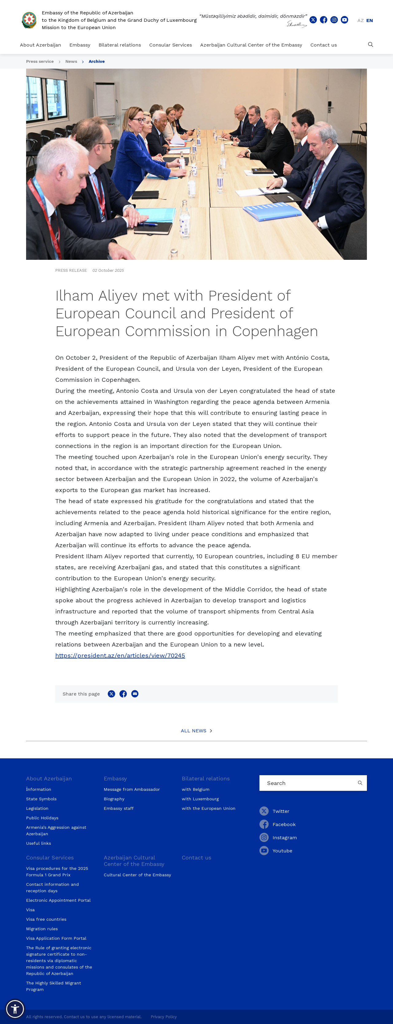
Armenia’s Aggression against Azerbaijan (56, 830)
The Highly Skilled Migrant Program (53, 986)
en (369, 20)
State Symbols (41, 798)
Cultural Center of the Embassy (137, 874)
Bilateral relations (120, 45)
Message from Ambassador (132, 789)
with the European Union (208, 808)
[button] (15, 1009)
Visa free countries (46, 919)
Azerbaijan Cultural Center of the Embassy (251, 45)
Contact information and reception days (52, 887)
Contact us (323, 45)
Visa (30, 909)
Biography (114, 798)
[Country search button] (361, 783)
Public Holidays (42, 817)
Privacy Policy (164, 1017)
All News (193, 731)
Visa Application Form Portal (56, 938)
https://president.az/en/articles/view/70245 (120, 655)
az (360, 20)
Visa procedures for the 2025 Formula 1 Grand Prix (57, 871)
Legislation (37, 808)
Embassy (79, 45)
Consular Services (170, 45)
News (71, 61)
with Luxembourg (200, 798)
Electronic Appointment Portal (58, 900)
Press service (40, 61)
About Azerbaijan (40, 45)
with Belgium (195, 789)
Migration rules (42, 928)
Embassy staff (119, 808)
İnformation (38, 789)
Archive (97, 61)
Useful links (38, 843)
